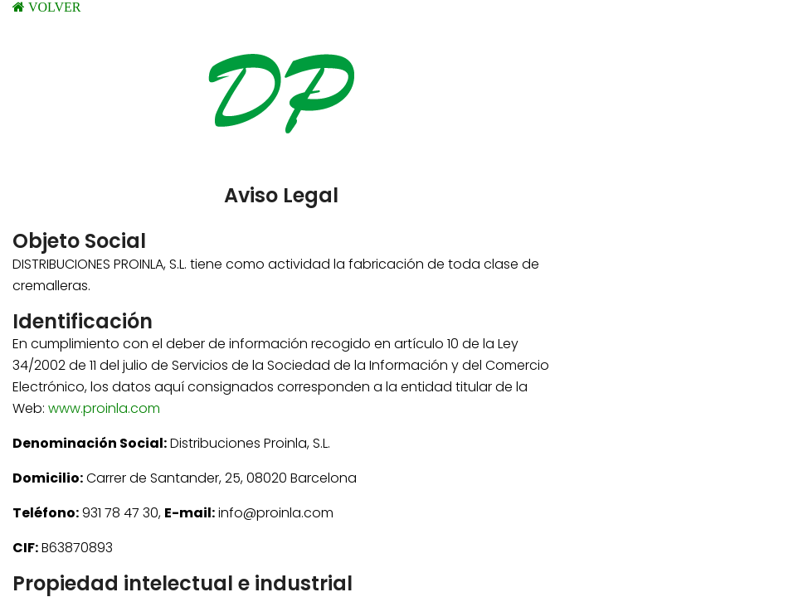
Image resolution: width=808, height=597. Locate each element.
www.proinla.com (104, 408)
